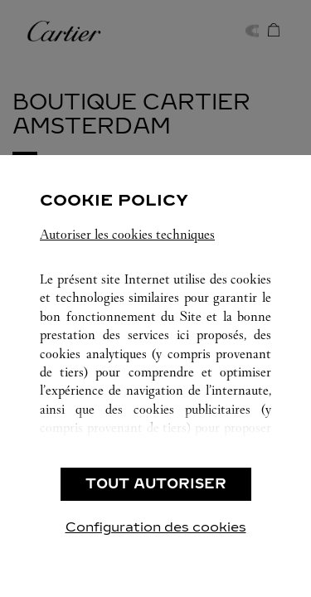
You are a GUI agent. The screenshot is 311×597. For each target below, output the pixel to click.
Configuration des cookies (156, 527)
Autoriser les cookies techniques (127, 234)
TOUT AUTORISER (155, 484)
